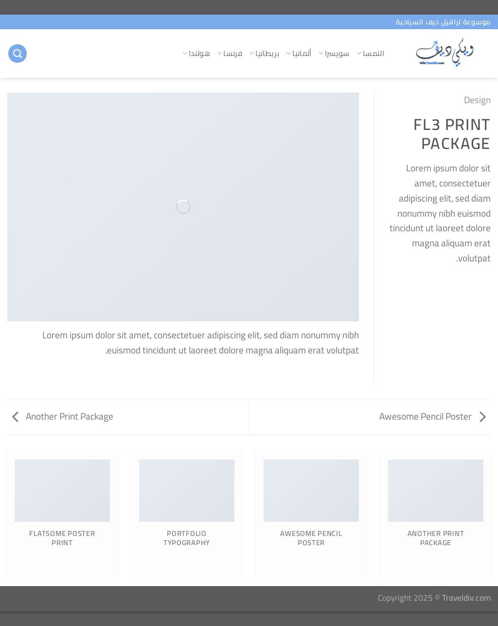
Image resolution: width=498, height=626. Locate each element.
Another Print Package (62, 416)
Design (477, 100)
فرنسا (229, 53)
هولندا (196, 53)
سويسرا (334, 53)
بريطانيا (264, 53)
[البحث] (17, 53)
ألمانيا (299, 53)
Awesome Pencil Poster (432, 416)
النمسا (370, 53)
